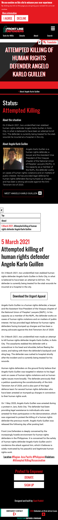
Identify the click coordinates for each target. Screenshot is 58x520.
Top (2, 215)
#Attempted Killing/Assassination (29, 460)
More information (9, 13)
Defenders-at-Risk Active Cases (43, 510)
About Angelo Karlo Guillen (30, 91)
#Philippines (39, 457)
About (3, 220)
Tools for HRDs (8, 35)
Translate (52, 42)
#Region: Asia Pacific (22, 457)
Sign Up (29, 485)
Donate (22, 35)
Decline (21, 18)
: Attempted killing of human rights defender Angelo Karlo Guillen (19, 227)
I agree (8, 18)
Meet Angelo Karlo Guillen (20, 193)
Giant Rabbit (38, 500)
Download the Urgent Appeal (29, 296)
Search (49, 35)
